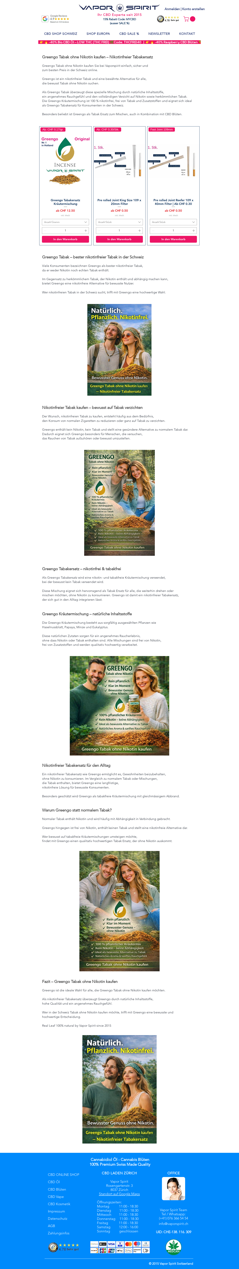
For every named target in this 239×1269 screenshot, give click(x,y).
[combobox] (65, 222)
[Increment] (86, 230)
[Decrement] (44, 230)
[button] (190, 19)
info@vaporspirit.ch (173, 1224)
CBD (106, 1173)
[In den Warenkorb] (65, 239)
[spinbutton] (65, 230)
